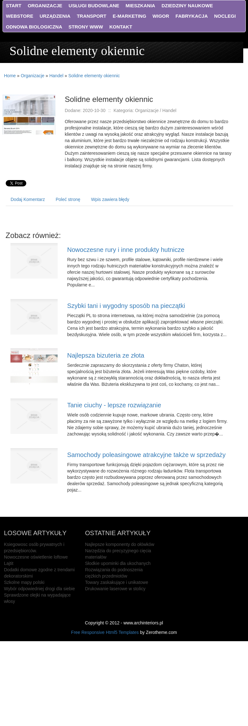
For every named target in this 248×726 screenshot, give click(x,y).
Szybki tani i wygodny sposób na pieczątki (126, 305)
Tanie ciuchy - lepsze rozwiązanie (114, 405)
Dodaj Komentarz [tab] (28, 199)
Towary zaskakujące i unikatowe (116, 582)
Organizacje (32, 75)
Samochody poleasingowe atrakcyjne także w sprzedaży (146, 454)
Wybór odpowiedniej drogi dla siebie (39, 588)
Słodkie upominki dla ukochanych (118, 563)
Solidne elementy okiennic (94, 75)
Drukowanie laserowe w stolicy (115, 588)
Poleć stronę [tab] (68, 199)
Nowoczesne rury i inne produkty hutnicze (125, 249)
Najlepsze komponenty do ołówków (120, 544)
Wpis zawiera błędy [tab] (110, 199)
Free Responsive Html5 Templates (105, 632)
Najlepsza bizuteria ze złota (105, 355)
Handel (56, 75)
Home (10, 75)
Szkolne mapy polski (24, 582)
